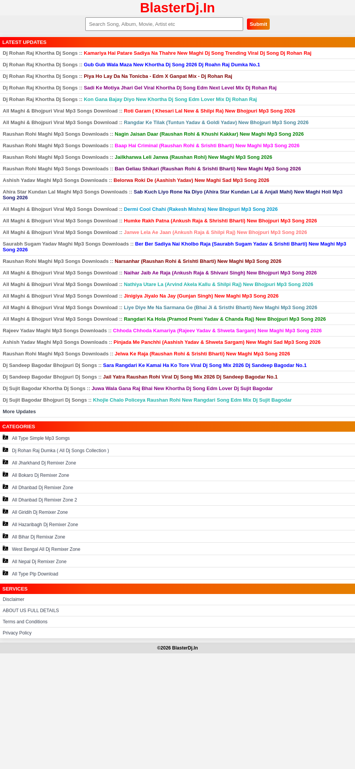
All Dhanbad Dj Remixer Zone (38, 487)
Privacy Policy (17, 633)
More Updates (19, 411)
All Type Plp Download (30, 573)
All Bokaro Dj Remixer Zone (36, 474)
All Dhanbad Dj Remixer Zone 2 (40, 499)
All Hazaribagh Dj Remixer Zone (40, 524)
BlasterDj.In (177, 7)
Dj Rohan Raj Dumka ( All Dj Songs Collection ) (56, 450)
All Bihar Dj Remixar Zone (34, 536)
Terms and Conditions (25, 621)
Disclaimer (13, 599)
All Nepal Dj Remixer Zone (34, 561)
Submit (258, 24)
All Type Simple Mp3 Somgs (36, 437)
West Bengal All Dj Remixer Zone (41, 548)
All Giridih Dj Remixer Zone (35, 511)
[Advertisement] (177, 711)
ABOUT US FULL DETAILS (31, 610)
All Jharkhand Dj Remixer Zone (39, 462)
